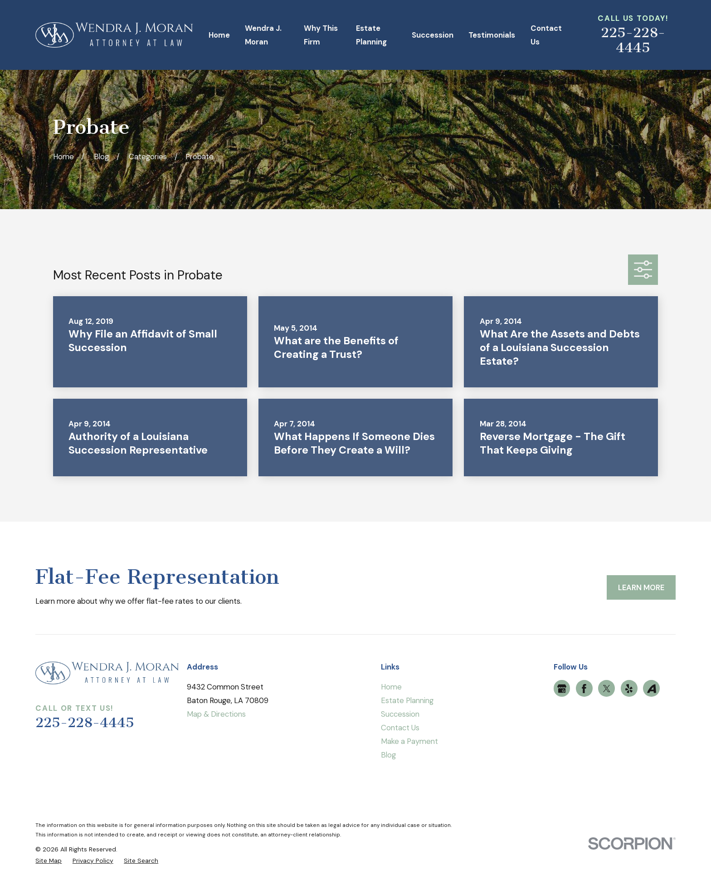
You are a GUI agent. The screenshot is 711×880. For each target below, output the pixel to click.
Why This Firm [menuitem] (321, 35)
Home (391, 687)
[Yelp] (628, 688)
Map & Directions (216, 714)
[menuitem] (48, 860)
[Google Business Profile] (561, 688)
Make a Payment (409, 741)
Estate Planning (407, 700)
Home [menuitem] (219, 35)
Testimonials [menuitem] (491, 35)
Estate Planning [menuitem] (371, 35)
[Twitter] (606, 688)
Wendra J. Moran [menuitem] (263, 35)
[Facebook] (584, 688)
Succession (400, 714)
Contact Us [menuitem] (546, 35)
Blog (388, 755)
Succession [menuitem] (432, 35)
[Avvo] (651, 688)
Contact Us (400, 728)
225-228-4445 (633, 40)
